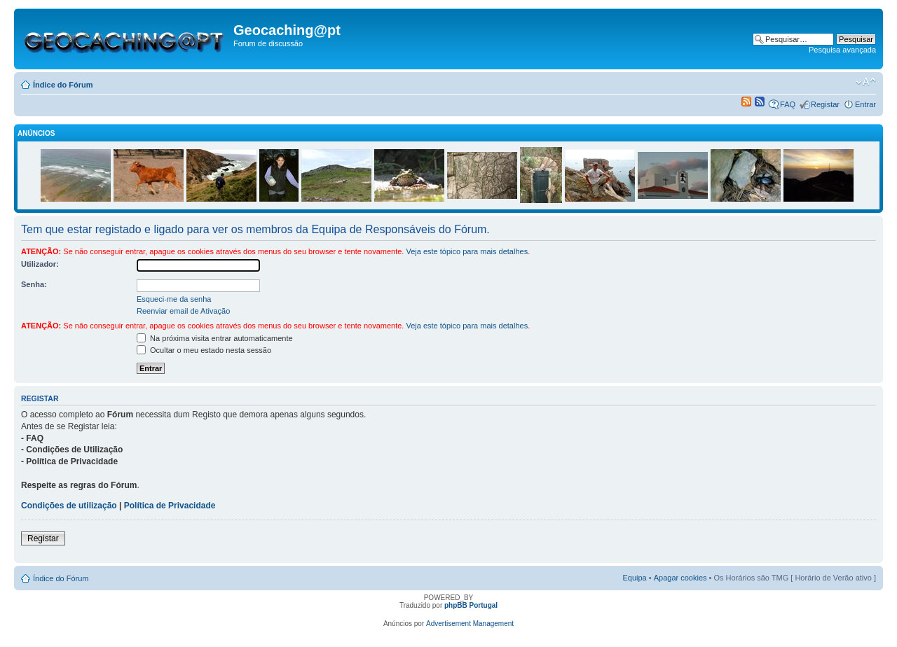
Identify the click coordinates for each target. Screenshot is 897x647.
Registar (825, 104)
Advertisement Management (470, 623)
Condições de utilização (69, 505)
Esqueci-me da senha (174, 299)
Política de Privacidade (170, 505)
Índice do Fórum (63, 85)
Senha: (34, 284)
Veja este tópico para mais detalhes (467, 251)
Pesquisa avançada (842, 50)
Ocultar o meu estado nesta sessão (204, 350)
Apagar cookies (680, 577)
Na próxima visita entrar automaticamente (215, 338)
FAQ (787, 104)
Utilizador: (40, 264)
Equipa (634, 577)
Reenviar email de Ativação (183, 311)
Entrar (865, 104)
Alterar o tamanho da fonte (866, 82)
